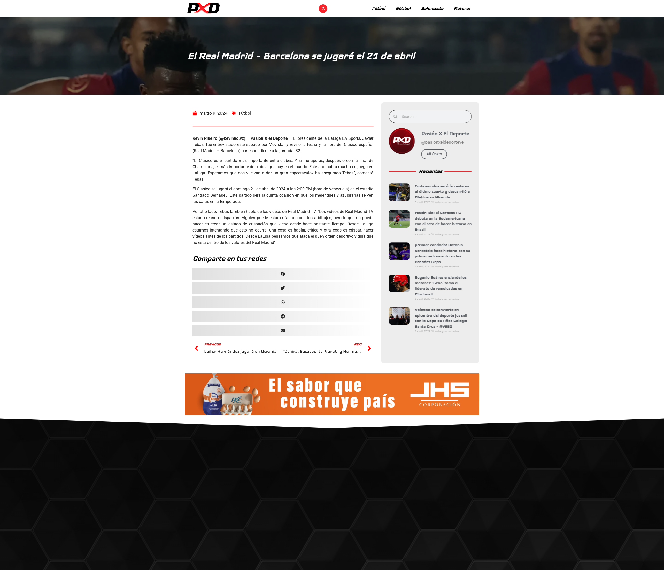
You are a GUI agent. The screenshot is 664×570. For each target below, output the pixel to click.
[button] (323, 8)
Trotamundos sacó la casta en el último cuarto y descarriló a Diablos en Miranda (447, 191)
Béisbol (403, 8)
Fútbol (378, 8)
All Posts (439, 154)
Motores (462, 8)
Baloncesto (432, 8)
